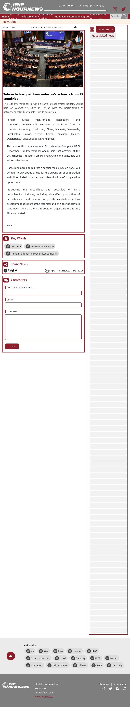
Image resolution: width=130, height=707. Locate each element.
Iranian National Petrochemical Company (34, 253)
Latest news (105, 29)
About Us (102, 16)
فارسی (61, 5)
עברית (85, 5)
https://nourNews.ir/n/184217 (66, 270)
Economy (34, 16)
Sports (86, 16)
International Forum (42, 246)
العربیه (78, 5)
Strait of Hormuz (40, 658)
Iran (60, 651)
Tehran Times (60, 665)
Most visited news (103, 35)
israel (63, 658)
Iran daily (117, 665)
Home (5, 16)
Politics (25, 16)
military (82, 665)
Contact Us (94, 16)
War (46, 651)
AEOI (99, 665)
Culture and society (46, 16)
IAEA (97, 658)
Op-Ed (18, 16)
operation (36, 665)
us (32, 651)
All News (12, 16)
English (70, 5)
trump (113, 658)
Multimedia (61, 16)
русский (94, 5)
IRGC (94, 651)
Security (80, 658)
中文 (101, 5)
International (75, 16)
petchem (16, 246)
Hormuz (77, 651)
